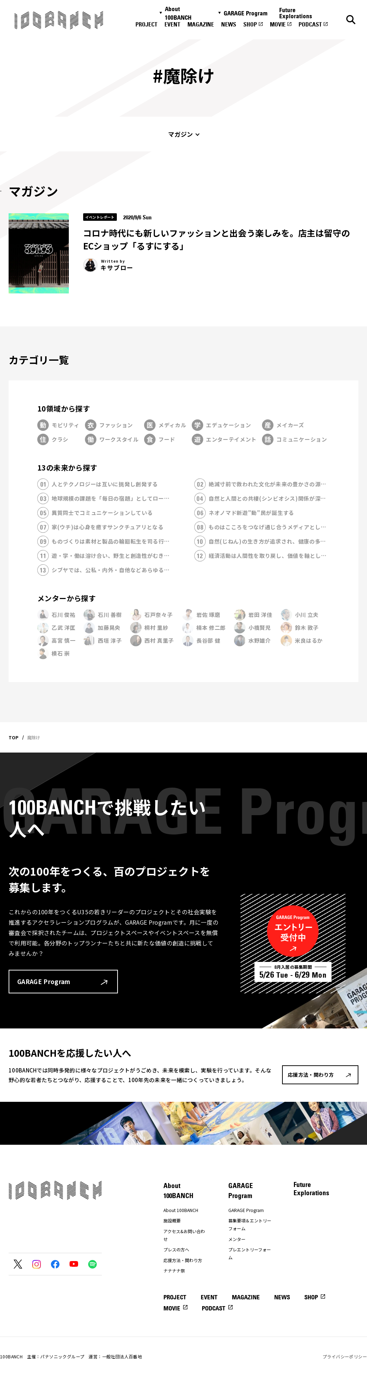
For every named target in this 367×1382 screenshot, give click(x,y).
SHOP (250, 24)
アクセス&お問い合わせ (184, 1235)
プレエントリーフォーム (249, 1253)
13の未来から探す (67, 467)
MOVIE (278, 24)
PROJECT (146, 24)
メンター (237, 1239)
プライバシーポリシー (345, 1356)
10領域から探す (63, 408)
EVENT (172, 24)
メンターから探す (66, 598)
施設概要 (172, 1220)
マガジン (180, 134)
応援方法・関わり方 (182, 1260)
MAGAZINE (200, 24)
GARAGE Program (245, 13)
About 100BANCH (178, 13)
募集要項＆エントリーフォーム (249, 1224)
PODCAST (310, 24)
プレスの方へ (176, 1249)
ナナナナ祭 (174, 1270)
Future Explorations (295, 13)
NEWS (228, 24)
